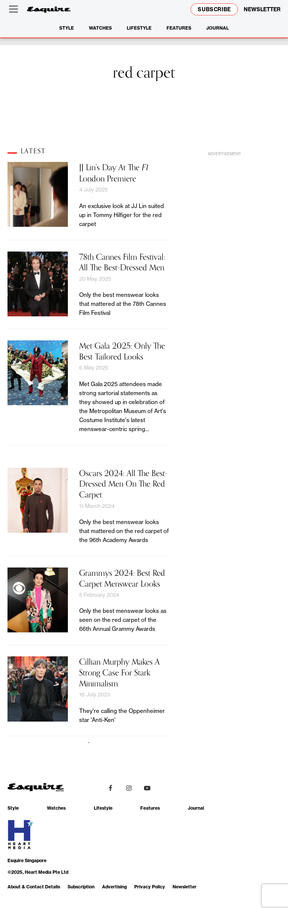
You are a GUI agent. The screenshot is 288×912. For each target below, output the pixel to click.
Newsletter (184, 887)
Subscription (81, 887)
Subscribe (214, 9)
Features (178, 28)
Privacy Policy (149, 887)
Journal (217, 28)
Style (66, 28)
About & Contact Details (34, 887)
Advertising (114, 887)
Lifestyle (139, 28)
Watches (100, 28)
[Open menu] (15, 9)
